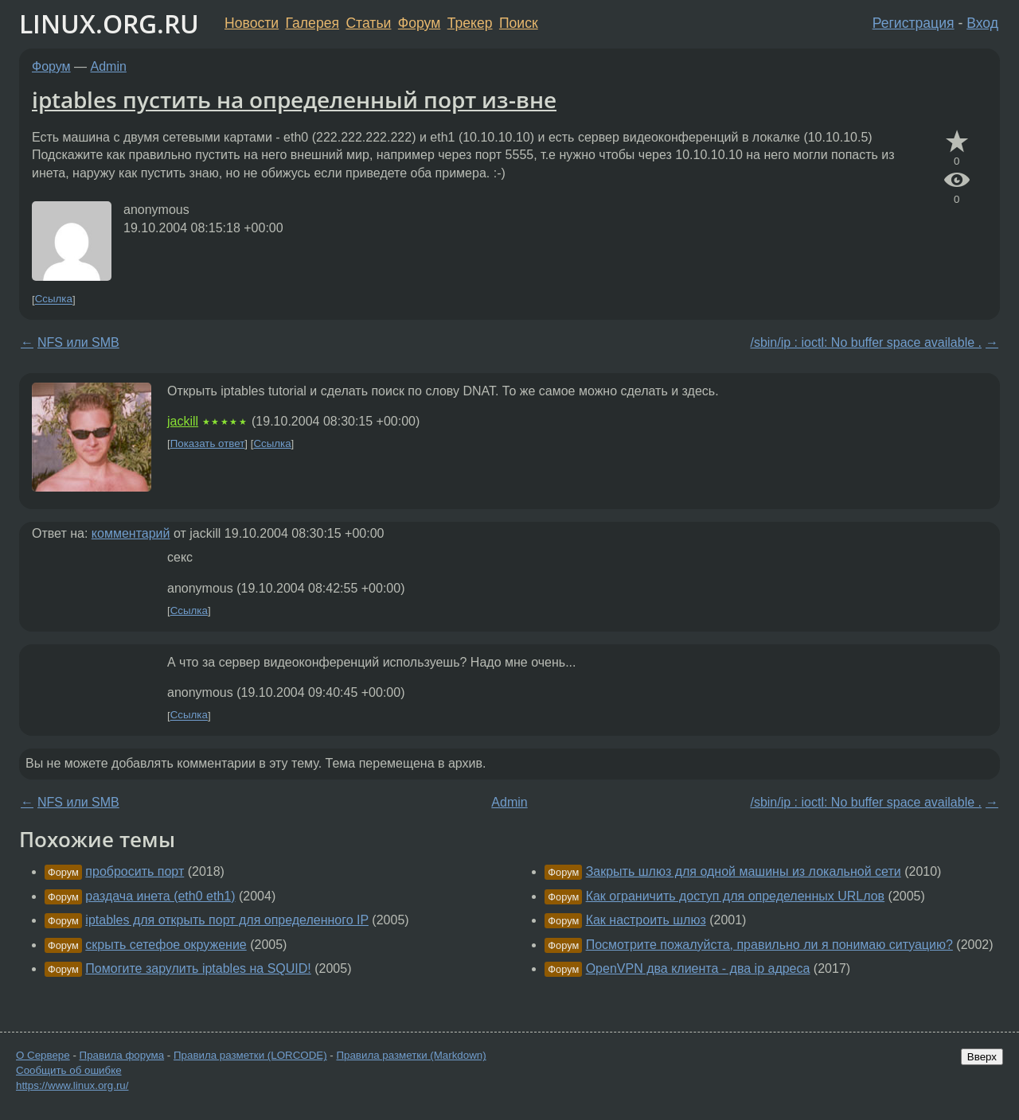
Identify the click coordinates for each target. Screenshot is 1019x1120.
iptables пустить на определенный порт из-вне (294, 99)
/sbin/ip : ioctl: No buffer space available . (866, 342)
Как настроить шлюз (646, 920)
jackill (182, 421)
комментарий (131, 533)
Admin (109, 66)
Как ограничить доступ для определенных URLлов (735, 896)
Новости (251, 23)
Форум (419, 23)
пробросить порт (134, 871)
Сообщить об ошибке (69, 1070)
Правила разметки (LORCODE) (250, 1055)
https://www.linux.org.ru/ (72, 1085)
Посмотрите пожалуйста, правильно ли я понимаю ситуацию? (769, 944)
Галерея (312, 23)
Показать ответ (207, 443)
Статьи (368, 23)
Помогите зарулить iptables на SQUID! (197, 968)
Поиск (518, 23)
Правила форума (122, 1055)
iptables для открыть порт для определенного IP (227, 920)
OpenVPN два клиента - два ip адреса (698, 968)
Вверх (982, 1057)
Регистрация (914, 23)
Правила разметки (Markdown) (411, 1055)
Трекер (470, 23)
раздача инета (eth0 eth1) (160, 896)
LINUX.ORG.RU (109, 23)
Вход (982, 23)
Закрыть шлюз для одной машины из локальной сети (743, 871)
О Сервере (43, 1055)
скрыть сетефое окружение (165, 944)
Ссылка (53, 299)
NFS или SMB (78, 342)
